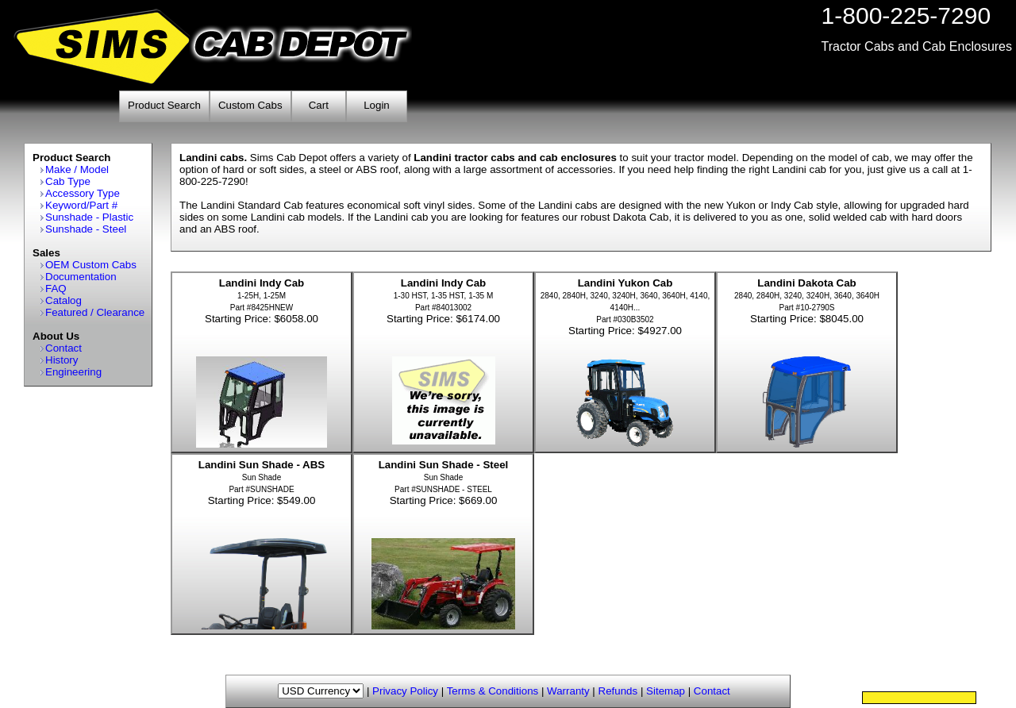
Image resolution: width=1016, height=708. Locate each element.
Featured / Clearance (94, 312)
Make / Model (77, 169)
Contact (63, 348)
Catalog (63, 300)
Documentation (81, 277)
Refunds (618, 691)
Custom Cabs (250, 105)
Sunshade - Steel (85, 229)
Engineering (73, 372)
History (61, 360)
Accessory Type (82, 193)
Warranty (568, 691)
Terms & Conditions (493, 691)
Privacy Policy (405, 691)
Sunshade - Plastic (89, 217)
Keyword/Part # (81, 205)
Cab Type (67, 181)
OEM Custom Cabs (91, 265)
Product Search (164, 105)
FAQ (56, 288)
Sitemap (665, 691)
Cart (318, 105)
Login (376, 105)
